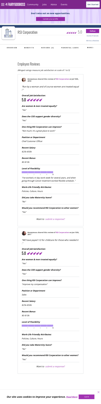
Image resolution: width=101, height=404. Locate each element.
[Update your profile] (50, 19)
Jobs (44, 4)
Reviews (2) (47, 48)
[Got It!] (86, 397)
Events (64, 4)
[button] (50, 19)
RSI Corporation (62, 79)
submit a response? (55, 219)
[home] (15, 6)
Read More (71, 396)
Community (32, 4)
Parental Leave (70, 48)
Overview (12, 48)
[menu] (3, 2)
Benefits (29, 48)
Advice (54, 4)
